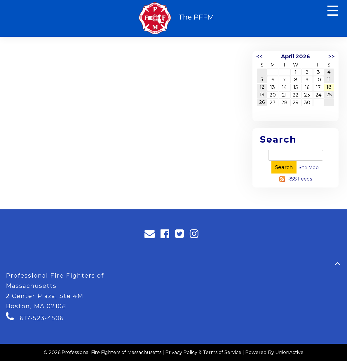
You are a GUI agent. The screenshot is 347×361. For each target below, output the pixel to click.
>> (331, 56)
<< (259, 56)
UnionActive (289, 352)
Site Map (309, 167)
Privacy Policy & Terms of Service (203, 352)
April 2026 (295, 56)
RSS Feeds (299, 179)
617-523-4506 (42, 318)
